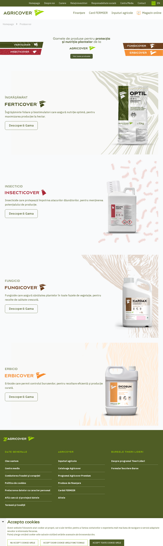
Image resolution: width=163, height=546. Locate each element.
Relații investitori (79, 3)
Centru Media (127, 3)
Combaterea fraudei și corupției (22, 475)
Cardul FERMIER (66, 490)
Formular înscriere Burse (124, 468)
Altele (61, 497)
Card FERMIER (98, 13)
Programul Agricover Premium (74, 475)
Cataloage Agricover (69, 468)
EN (158, 3)
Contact (142, 3)
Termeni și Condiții (15, 505)
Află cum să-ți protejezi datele (22, 497)
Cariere (62, 3)
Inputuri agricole (122, 13)
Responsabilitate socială (104, 3)
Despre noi (49, 3)
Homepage (34, 3)
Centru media (12, 468)
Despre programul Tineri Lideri (128, 461)
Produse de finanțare (69, 483)
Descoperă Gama (21, 125)
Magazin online (151, 13)
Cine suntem (11, 461)
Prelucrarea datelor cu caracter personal (27, 490)
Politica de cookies (15, 483)
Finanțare (79, 13)
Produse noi (25, 24)
